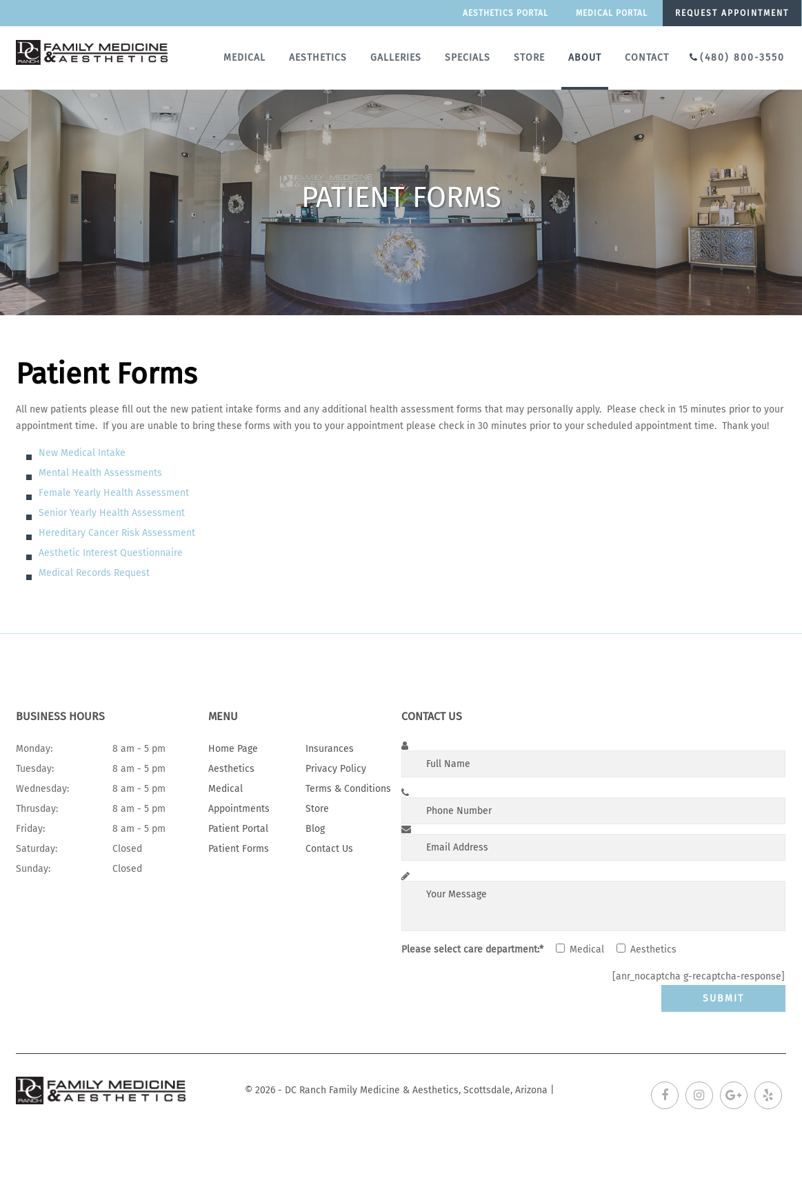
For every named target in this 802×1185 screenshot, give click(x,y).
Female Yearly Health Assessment (114, 493)
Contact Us (329, 849)
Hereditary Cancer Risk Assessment (117, 533)
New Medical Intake (82, 453)
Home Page (233, 749)
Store (529, 57)
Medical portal (612, 13)
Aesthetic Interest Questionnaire (111, 553)
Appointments (239, 809)
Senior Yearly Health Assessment (112, 513)
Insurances (329, 749)
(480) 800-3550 (742, 57)
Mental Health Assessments (100, 473)
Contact (647, 57)
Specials (467, 57)
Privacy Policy (335, 769)
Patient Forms (238, 849)
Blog (315, 829)
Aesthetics (318, 57)
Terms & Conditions (348, 789)
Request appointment (732, 13)
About (584, 57)
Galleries (395, 57)
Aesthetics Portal (505, 13)
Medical (244, 57)
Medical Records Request (94, 573)
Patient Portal (238, 829)
